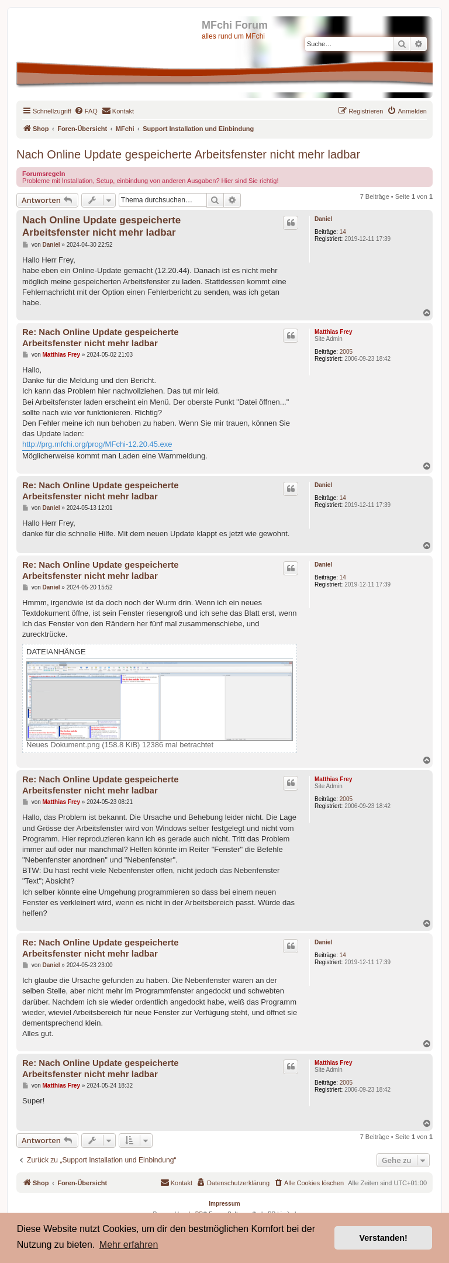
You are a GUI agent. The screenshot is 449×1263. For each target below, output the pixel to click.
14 (343, 232)
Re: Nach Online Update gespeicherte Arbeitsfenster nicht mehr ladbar (100, 337)
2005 (346, 351)
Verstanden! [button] (383, 1238)
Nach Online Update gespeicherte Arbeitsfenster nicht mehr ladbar (188, 154)
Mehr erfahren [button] (128, 1245)
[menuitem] (86, 111)
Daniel (323, 219)
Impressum (224, 1203)
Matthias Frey (333, 332)
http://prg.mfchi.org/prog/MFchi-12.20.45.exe (97, 444)
